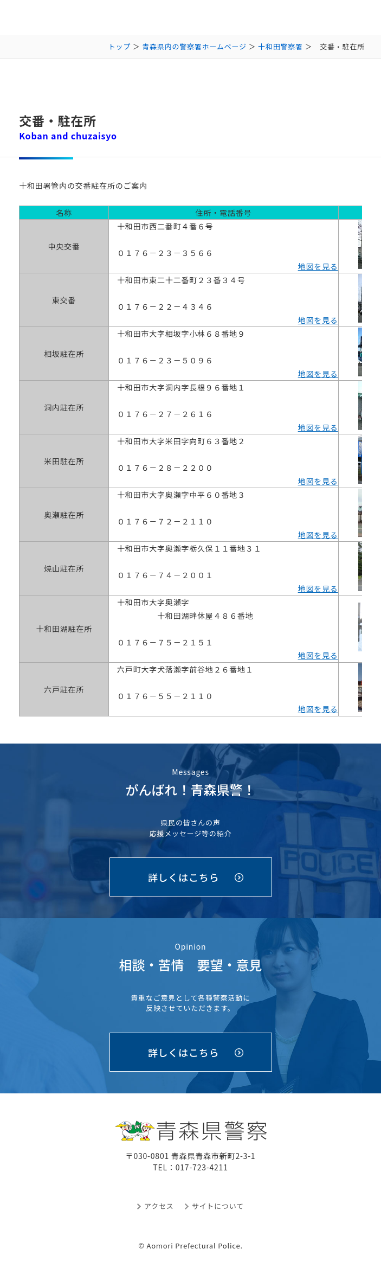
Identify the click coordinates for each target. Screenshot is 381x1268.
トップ (119, 46)
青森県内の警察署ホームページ (194, 46)
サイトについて (218, 1206)
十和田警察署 (280, 46)
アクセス (159, 1206)
